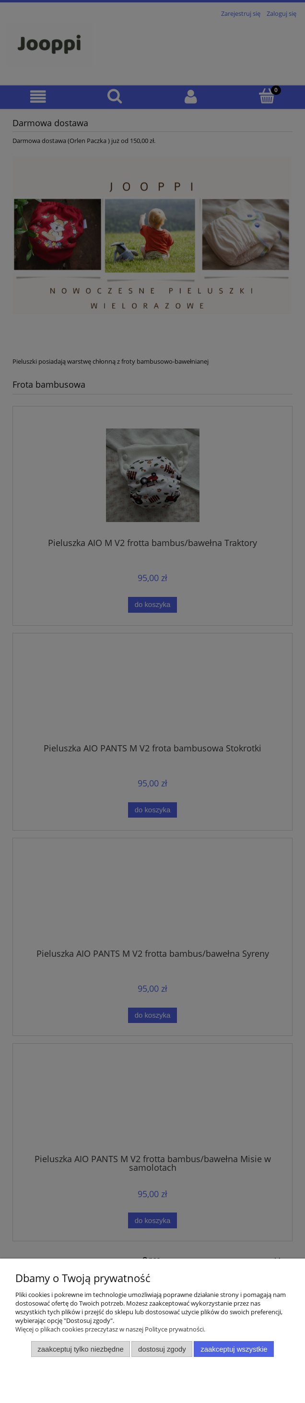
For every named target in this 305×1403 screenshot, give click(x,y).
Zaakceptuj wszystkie (233, 1349)
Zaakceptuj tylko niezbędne (80, 1349)
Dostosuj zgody (162, 1349)
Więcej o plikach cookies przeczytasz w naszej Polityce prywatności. (110, 1329)
